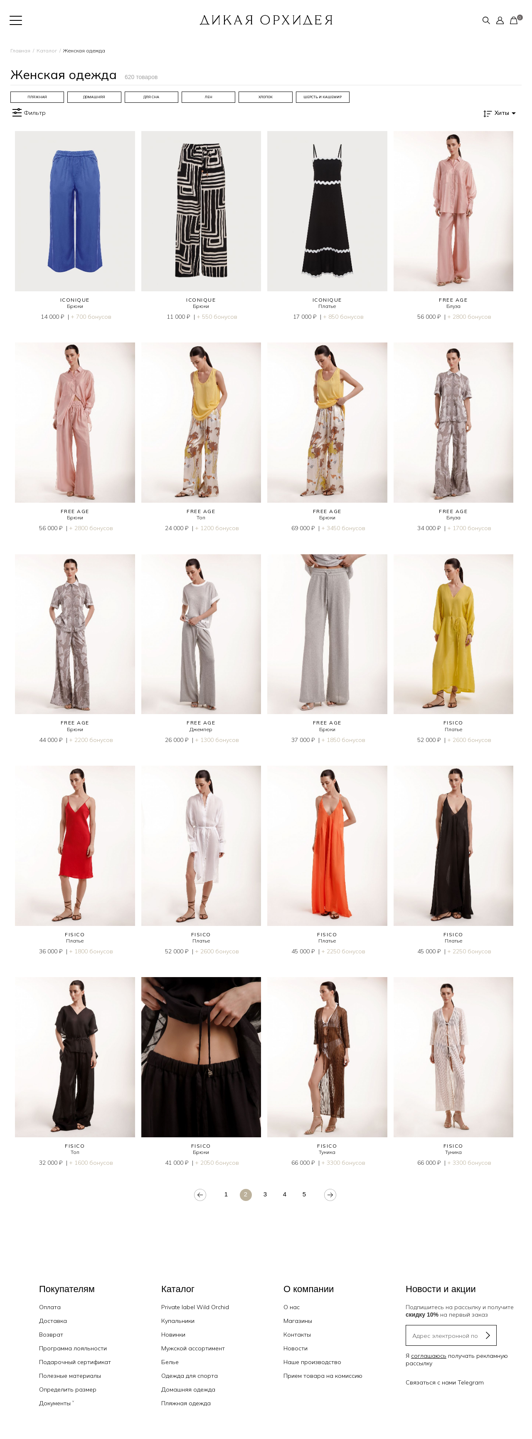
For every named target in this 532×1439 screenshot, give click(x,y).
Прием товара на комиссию (322, 1375)
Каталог (47, 50)
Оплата (50, 1307)
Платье (327, 306)
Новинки (173, 1334)
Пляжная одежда (186, 1403)
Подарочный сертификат (75, 1362)
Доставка (53, 1321)
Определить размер (67, 1389)
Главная (20, 50)
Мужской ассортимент (193, 1348)
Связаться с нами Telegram (445, 1382)
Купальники (178, 1321)
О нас (291, 1307)
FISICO (453, 723)
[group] (37, 97)
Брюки (75, 306)
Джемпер (201, 729)
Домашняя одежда (188, 1389)
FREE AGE (453, 300)
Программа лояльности (73, 1348)
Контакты (297, 1334)
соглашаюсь (428, 1356)
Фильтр (28, 112)
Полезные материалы (70, 1375)
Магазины (297, 1321)
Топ (201, 517)
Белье (170, 1362)
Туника (327, 1152)
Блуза (453, 306)
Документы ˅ (56, 1403)
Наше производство (312, 1362)
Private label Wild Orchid (195, 1307)
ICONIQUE (75, 300)
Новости (295, 1348)
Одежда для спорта (189, 1375)
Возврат (51, 1334)
